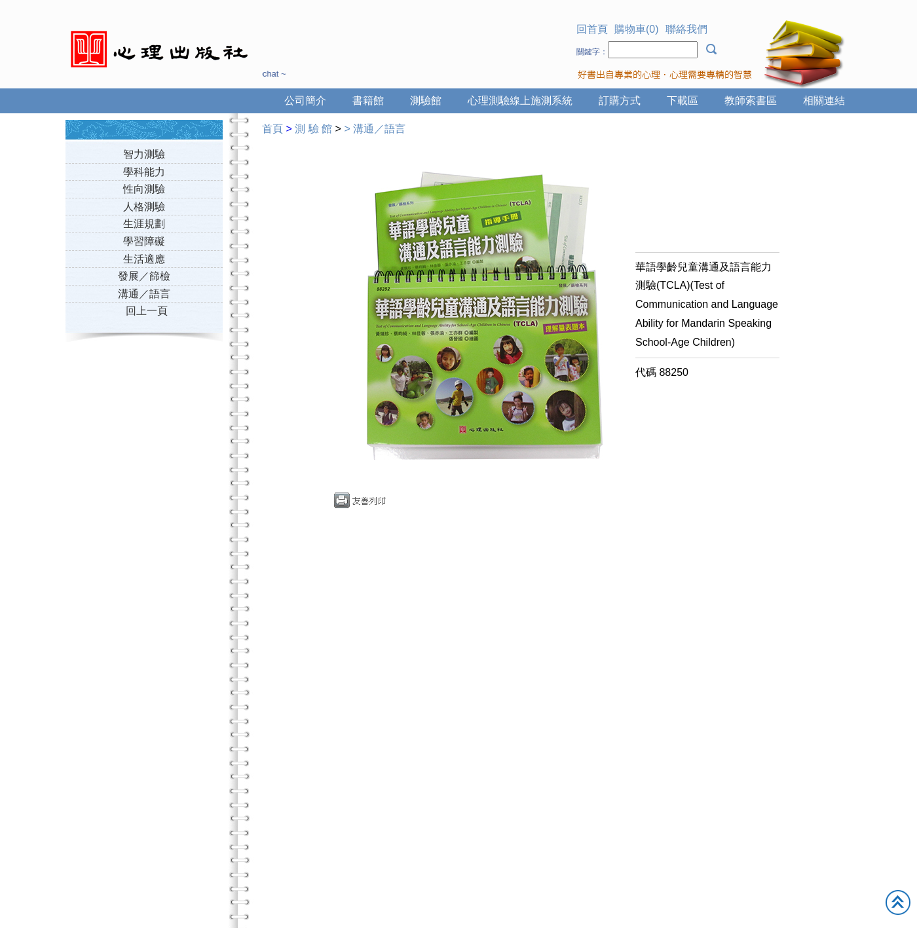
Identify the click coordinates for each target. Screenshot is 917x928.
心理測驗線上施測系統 (520, 100)
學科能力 (144, 171)
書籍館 (368, 100)
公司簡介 (305, 100)
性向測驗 (144, 189)
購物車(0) (636, 29)
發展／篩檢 (144, 276)
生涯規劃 (144, 223)
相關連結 (824, 100)
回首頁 (592, 29)
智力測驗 (144, 154)
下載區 (682, 100)
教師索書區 (750, 100)
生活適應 (144, 259)
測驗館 (425, 100)
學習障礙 (144, 241)
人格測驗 (144, 206)
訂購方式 (620, 100)
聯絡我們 (686, 29)
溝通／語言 (144, 293)
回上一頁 (147, 310)
